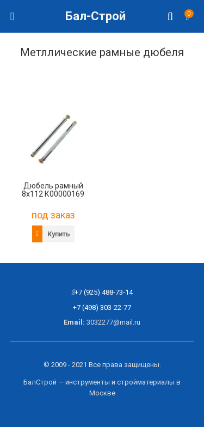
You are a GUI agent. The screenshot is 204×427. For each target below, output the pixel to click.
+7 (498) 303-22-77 (102, 307)
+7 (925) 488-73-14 (104, 292)
